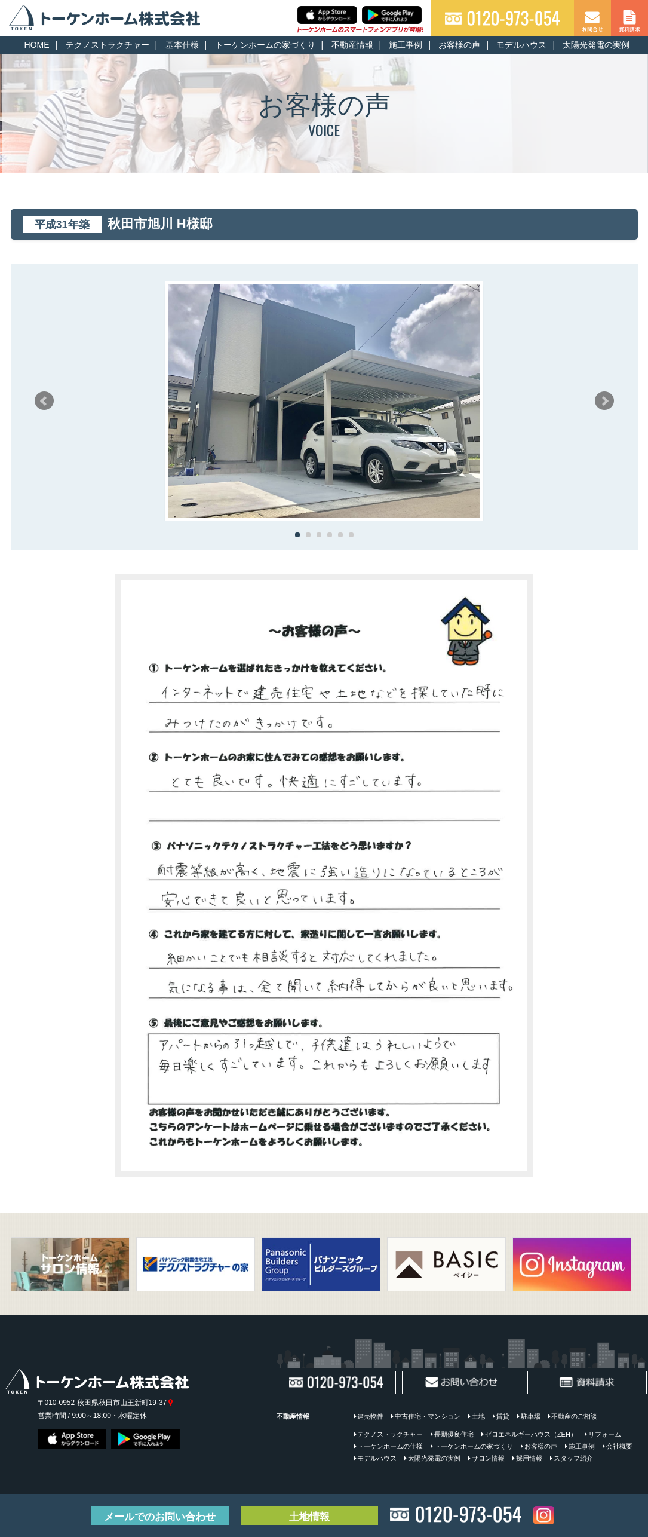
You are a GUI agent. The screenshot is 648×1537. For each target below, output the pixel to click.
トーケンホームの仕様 (390, 1446)
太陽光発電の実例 (596, 45)
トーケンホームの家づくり (265, 45)
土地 (478, 1416)
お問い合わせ (160, 1517)
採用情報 (529, 1458)
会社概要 (619, 1446)
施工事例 (405, 45)
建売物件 (370, 1416)
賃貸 (502, 1416)
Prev (44, 401)
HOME (37, 45)
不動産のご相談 (574, 1416)
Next (604, 401)
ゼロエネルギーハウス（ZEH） (531, 1434)
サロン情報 (488, 1458)
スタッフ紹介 (573, 1458)
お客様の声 (459, 45)
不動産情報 (352, 45)
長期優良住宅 (454, 1434)
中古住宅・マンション (427, 1416)
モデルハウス (521, 45)
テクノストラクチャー (107, 45)
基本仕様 (182, 45)
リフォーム (604, 1434)
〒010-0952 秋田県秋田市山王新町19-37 (105, 1402)
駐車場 (530, 1416)
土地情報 (309, 1517)
